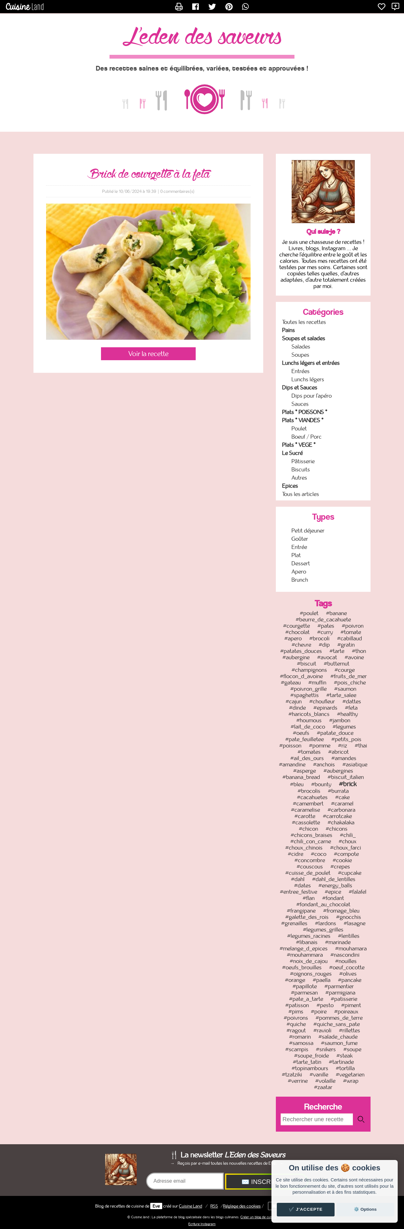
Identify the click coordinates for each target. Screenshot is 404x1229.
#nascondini (344, 955)
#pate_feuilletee (304, 739)
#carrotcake (337, 816)
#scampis (296, 1049)
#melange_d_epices (304, 948)
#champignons (309, 670)
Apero (299, 571)
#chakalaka (341, 822)
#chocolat (297, 632)
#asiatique (354, 764)
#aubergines (338, 771)
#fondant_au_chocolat (323, 904)
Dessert (301, 563)
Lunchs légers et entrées (311, 363)
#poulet (309, 613)
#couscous (310, 866)
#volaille (325, 1081)
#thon (359, 651)
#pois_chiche (350, 682)
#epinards (325, 708)
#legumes (344, 727)
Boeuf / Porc (307, 437)
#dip (324, 645)
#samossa (301, 1043)
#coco (318, 854)
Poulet (299, 428)
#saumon (345, 689)
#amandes (343, 758)
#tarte (337, 651)
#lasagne (354, 923)
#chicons (337, 829)
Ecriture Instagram (202, 1224)
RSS (214, 1206)
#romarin (300, 1037)
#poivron (353, 626)
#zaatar (323, 1087)
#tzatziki (292, 1074)
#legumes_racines (308, 936)
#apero (293, 638)
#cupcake (349, 873)
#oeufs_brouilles (302, 967)
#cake (342, 797)
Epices (290, 486)
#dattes (351, 701)
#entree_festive (298, 892)
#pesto (325, 1005)
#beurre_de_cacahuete (323, 619)
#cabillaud (349, 638)
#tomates (309, 752)
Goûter (300, 539)
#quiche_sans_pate (336, 1024)
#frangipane (301, 911)
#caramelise (305, 810)
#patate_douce (335, 733)
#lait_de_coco (308, 727)
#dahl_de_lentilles (333, 879)
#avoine (354, 657)
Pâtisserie (303, 461)
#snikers (326, 1049)
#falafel (357, 892)
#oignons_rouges (311, 974)
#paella (321, 980)
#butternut (336, 664)
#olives (348, 974)
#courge (345, 670)
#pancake (349, 980)
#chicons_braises (311, 835)
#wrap (351, 1081)
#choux (347, 841)
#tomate (351, 632)
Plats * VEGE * (299, 445)
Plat (296, 555)
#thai (361, 745)
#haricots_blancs (309, 714)
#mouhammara (305, 955)
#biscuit (306, 664)
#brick (348, 784)
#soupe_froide (311, 1056)
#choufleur (322, 701)
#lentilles (348, 936)
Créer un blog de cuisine (259, 1217)
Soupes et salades (303, 338)
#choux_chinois (304, 848)
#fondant (333, 898)
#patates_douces (301, 651)
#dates (302, 885)
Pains (288, 330)
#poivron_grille (308, 689)
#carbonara (341, 810)
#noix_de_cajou (309, 961)
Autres (299, 478)
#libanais (307, 942)
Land (190, 1206)
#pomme (319, 745)
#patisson (297, 1005)
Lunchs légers (308, 379)
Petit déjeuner (308, 531)
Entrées (301, 371)
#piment (351, 1005)
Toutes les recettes (304, 322)
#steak (344, 1056)
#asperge (304, 771)
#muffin (317, 682)
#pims (295, 1011)
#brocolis (309, 791)
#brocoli (319, 638)
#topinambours (310, 1068)
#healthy (347, 714)
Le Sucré (292, 453)
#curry (325, 632)
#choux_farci (345, 848)
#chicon (308, 829)
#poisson (290, 745)
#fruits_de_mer (348, 676)
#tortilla (345, 1068)
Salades (301, 346)
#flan (309, 898)
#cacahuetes (312, 797)
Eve (156, 1206)
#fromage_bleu (341, 911)
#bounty (321, 784)
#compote (346, 854)
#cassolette (306, 822)
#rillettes (349, 1030)
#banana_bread (301, 777)
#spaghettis (304, 695)
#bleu (297, 784)
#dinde (297, 708)
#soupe (352, 1049)
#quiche (296, 1024)
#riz (342, 745)
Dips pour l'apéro (312, 396)
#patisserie (344, 999)
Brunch (300, 580)
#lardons (325, 923)
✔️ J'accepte (306, 1209)
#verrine (298, 1081)
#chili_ (348, 835)
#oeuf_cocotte (347, 967)
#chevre (301, 645)
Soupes (300, 355)
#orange (295, 980)
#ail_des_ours (307, 758)
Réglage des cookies (242, 1206)
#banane (336, 613)
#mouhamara (351, 948)
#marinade (338, 942)
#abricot (338, 752)
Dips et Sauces (299, 387)
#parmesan (304, 993)
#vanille (319, 1074)
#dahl (298, 879)
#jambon (339, 720)
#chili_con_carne (310, 841)
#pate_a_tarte (306, 999)
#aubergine (296, 657)
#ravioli (322, 1030)
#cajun (294, 701)
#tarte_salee (341, 695)
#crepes (340, 866)
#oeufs (301, 733)
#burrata (338, 791)
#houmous (309, 720)
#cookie (342, 860)
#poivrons (296, 1018)
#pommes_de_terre (339, 1018)
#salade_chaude (338, 1037)
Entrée (299, 547)
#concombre (309, 860)
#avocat (327, 657)
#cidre (295, 854)
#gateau (291, 682)
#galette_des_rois (307, 917)
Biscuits (301, 469)
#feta (351, 708)
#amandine (292, 764)
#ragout (296, 1030)
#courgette (296, 626)
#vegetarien (350, 1074)
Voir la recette (148, 354)
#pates (326, 626)
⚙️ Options (365, 1209)
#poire (319, 1011)
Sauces (300, 404)
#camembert (308, 803)
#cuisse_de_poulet (307, 873)
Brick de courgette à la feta (148, 174)
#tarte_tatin (307, 1062)
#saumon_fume (339, 1043)
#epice (333, 892)
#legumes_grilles (323, 929)
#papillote (305, 986)
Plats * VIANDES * (303, 420)
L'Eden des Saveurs (202, 37)
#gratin (346, 645)
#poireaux (346, 1011)
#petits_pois (346, 739)
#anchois (324, 764)
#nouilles (346, 961)
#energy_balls (335, 885)
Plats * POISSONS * (304, 412)
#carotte (304, 816)
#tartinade (341, 1062)
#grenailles (294, 923)
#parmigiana (340, 993)
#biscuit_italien (346, 777)
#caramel (342, 803)
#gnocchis (348, 917)
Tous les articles (300, 494)
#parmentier (339, 986)
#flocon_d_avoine (301, 676)
